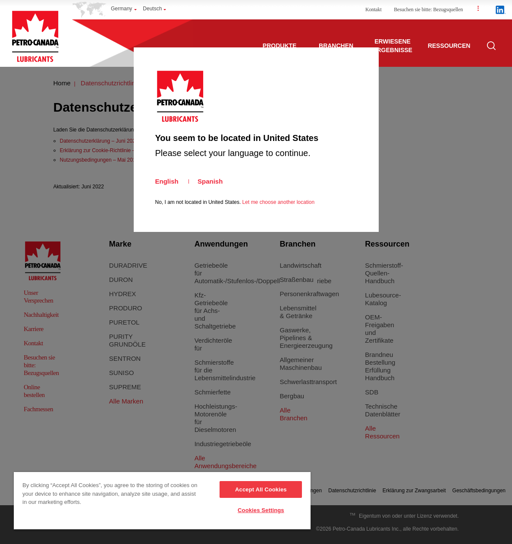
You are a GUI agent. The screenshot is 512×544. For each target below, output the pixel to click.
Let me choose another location (278, 202)
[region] (162, 501)
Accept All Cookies (261, 489)
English (167, 181)
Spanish (210, 181)
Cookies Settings (261, 510)
